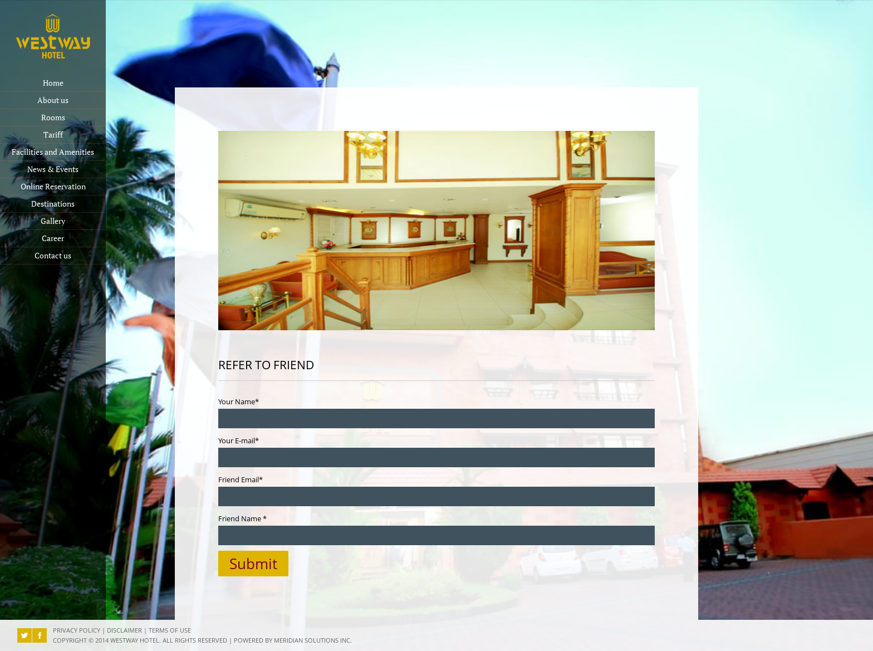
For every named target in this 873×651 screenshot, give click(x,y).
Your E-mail (238, 440)
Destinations (53, 204)
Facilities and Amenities (53, 152)
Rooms (53, 117)
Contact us (53, 256)
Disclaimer (124, 630)
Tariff (53, 135)
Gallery (53, 221)
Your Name (238, 402)
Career (53, 238)
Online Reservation (53, 187)
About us (52, 100)
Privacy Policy (76, 630)
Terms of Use (170, 630)
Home (53, 83)
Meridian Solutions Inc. (313, 640)
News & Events (53, 169)
